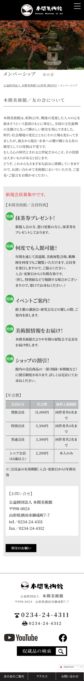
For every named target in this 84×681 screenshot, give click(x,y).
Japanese (66, 667)
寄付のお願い (21, 548)
